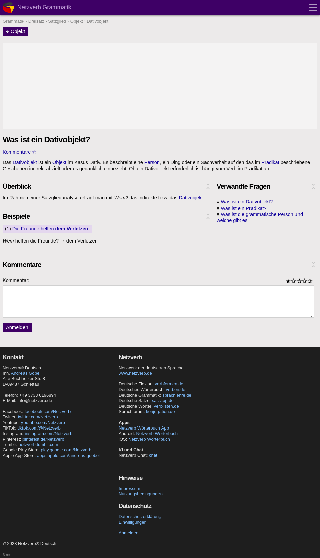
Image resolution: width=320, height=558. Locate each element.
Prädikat (270, 162)
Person (152, 162)
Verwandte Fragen (243, 186)
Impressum (129, 488)
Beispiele (16, 216)
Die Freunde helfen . (51, 228)
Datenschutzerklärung (140, 516)
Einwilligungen (133, 522)
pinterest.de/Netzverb (43, 439)
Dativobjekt (25, 162)
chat (153, 455)
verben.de (175, 389)
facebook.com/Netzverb (48, 411)
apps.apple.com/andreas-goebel (68, 455)
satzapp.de (163, 400)
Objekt (15, 31)
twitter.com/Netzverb (38, 416)
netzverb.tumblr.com (38, 444)
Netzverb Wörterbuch (157, 433)
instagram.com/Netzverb (49, 433)
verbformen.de (169, 383)
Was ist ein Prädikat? (244, 208)
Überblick (17, 186)
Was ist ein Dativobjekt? (247, 201)
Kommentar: (16, 280)
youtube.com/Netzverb (43, 422)
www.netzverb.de (135, 373)
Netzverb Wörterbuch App (144, 428)
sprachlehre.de (176, 395)
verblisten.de (166, 406)
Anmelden (17, 327)
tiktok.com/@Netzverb (39, 428)
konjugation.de (160, 411)
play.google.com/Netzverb (66, 449)
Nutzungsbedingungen (141, 493)
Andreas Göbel (25, 373)
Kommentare (17, 152)
